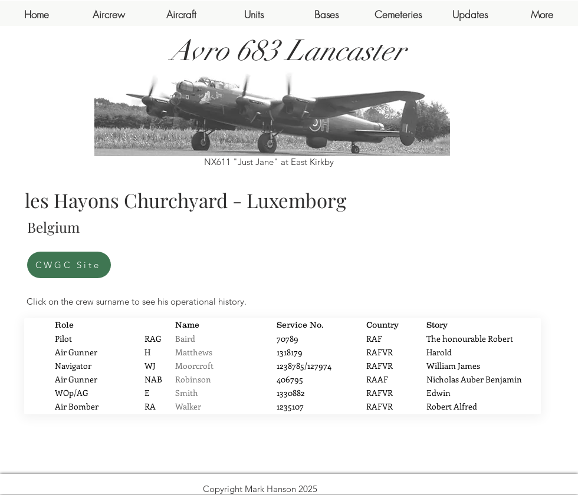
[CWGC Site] (69, 265)
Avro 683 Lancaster (287, 50)
